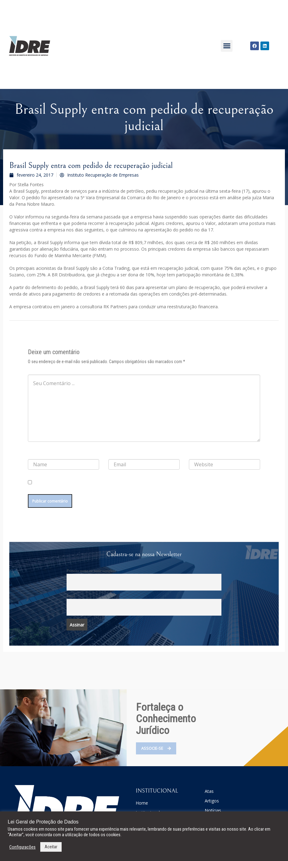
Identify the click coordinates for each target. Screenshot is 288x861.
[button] (227, 46)
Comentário (39, 369)
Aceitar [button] (51, 846)
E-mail (114, 454)
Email (71, 599)
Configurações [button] (22, 847)
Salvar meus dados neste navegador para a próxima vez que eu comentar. (86, 489)
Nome (34, 454)
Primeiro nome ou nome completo (91, 574)
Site (192, 454)
